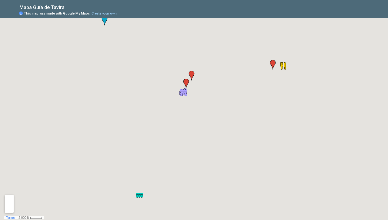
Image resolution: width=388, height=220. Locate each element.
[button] (191, 75)
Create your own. (105, 13)
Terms (10, 217)
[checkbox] (69, 6)
